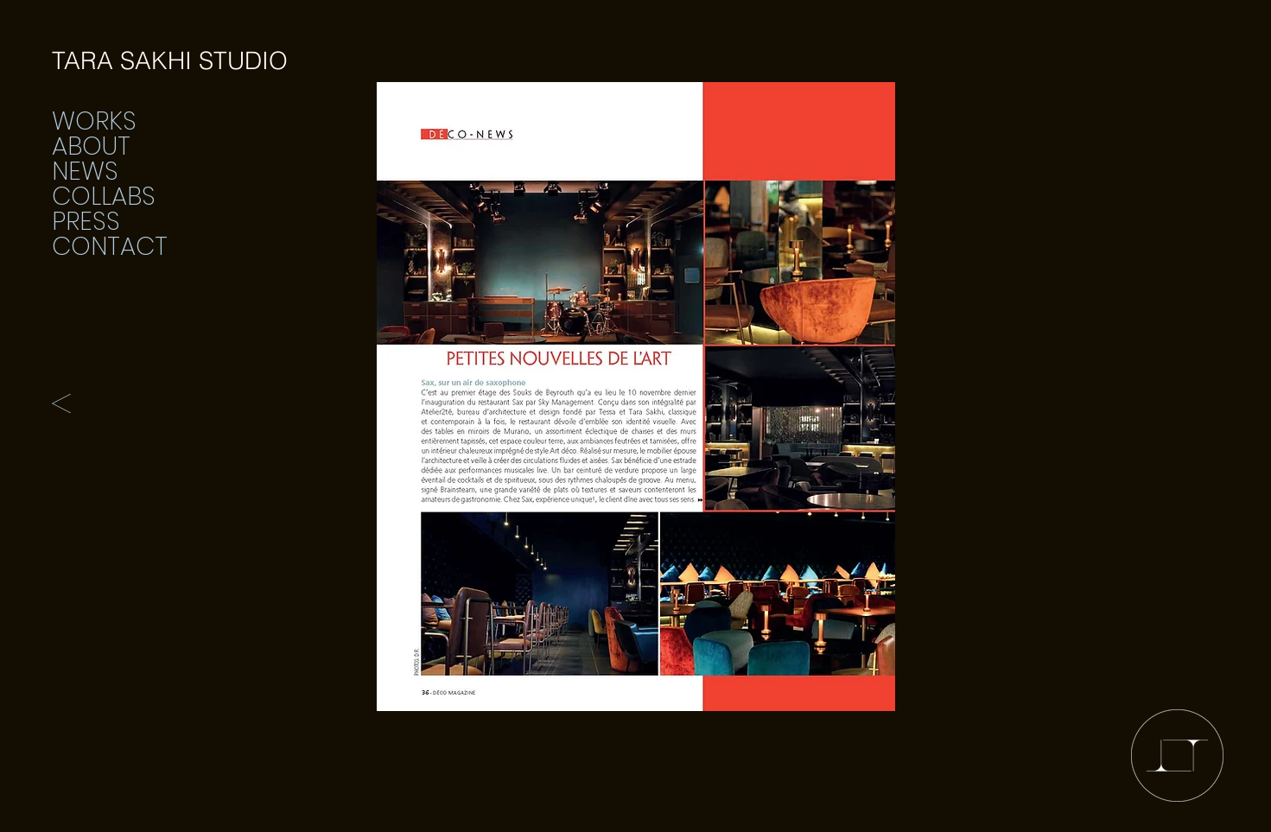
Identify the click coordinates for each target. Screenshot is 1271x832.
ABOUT (91, 146)
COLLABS (104, 196)
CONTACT (110, 246)
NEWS (85, 171)
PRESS (86, 221)
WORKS (94, 121)
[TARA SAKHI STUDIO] (170, 61)
